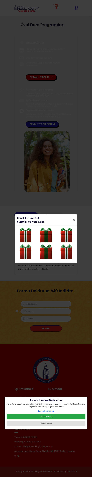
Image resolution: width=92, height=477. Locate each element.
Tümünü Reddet (46, 423)
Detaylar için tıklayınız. (46, 411)
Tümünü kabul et (46, 417)
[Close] (74, 220)
